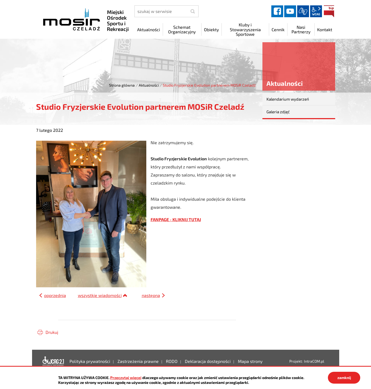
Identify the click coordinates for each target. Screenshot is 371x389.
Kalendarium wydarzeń (287, 99)
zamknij (344, 377)
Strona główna (122, 85)
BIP (329, 11)
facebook (277, 11)
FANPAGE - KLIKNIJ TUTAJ (176, 219)
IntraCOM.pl (314, 361)
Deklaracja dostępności (53, 361)
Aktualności (149, 85)
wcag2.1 (316, 11)
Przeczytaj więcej (125, 377)
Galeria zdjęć (278, 111)
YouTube (290, 11)
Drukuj (52, 332)
